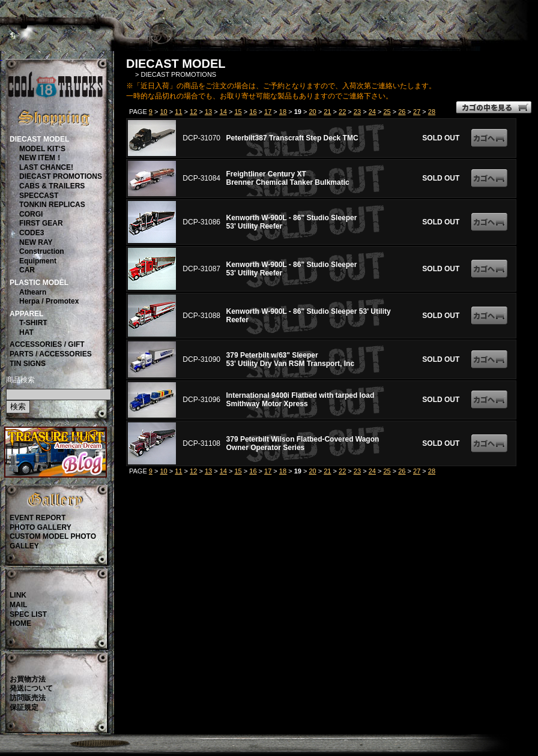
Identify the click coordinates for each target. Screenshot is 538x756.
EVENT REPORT (37, 518)
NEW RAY (36, 242)
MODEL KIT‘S (42, 149)
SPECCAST (38, 195)
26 (401, 111)
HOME (20, 623)
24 (372, 111)
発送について (31, 688)
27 (416, 111)
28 (431, 111)
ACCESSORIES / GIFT (47, 344)
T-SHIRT (33, 323)
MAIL (18, 605)
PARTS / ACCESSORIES (51, 354)
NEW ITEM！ (40, 158)
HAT (26, 332)
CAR (27, 270)
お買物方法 (28, 679)
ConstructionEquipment (41, 256)
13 (208, 111)
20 (312, 111)
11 (178, 111)
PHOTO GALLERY (40, 527)
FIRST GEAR (41, 223)
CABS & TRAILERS (52, 186)
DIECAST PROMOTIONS (60, 176)
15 (237, 111)
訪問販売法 (28, 698)
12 (193, 111)
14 (223, 111)
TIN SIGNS (28, 363)
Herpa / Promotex (49, 301)
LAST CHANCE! (46, 167)
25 (386, 111)
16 (252, 111)
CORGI (31, 214)
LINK (18, 595)
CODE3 (31, 233)
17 (267, 111)
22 (342, 111)
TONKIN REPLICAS (52, 204)
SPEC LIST (28, 614)
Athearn (32, 292)
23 (357, 111)
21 (327, 111)
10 (163, 111)
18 (282, 111)
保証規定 (24, 707)
